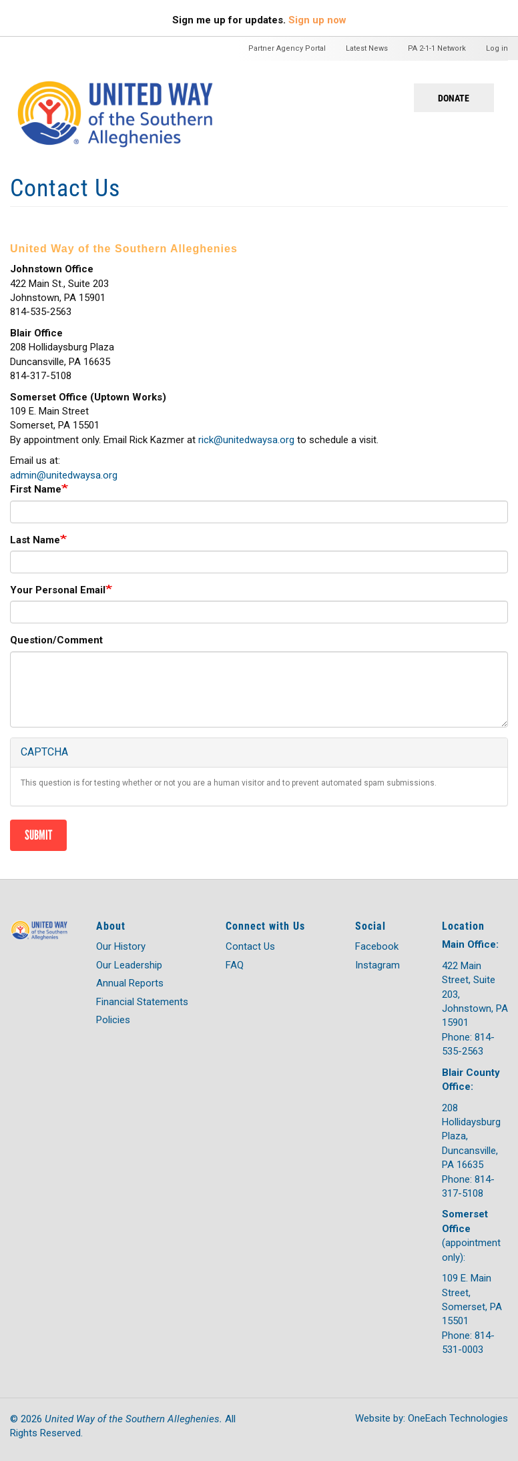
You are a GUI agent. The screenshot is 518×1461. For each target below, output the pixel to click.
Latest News (367, 48)
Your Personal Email (57, 590)
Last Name (35, 540)
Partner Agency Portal (287, 48)
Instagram (377, 965)
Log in (497, 48)
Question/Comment (56, 640)
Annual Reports (130, 983)
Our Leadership (129, 965)
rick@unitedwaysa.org (246, 440)
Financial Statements (142, 1002)
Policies (113, 1020)
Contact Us (250, 946)
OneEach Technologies (458, 1418)
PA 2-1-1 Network (437, 48)
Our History (121, 946)
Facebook (377, 946)
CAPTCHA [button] (44, 752)
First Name (35, 489)
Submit (38, 835)
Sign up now (317, 20)
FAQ (235, 965)
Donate (453, 97)
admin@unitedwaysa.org (63, 475)
